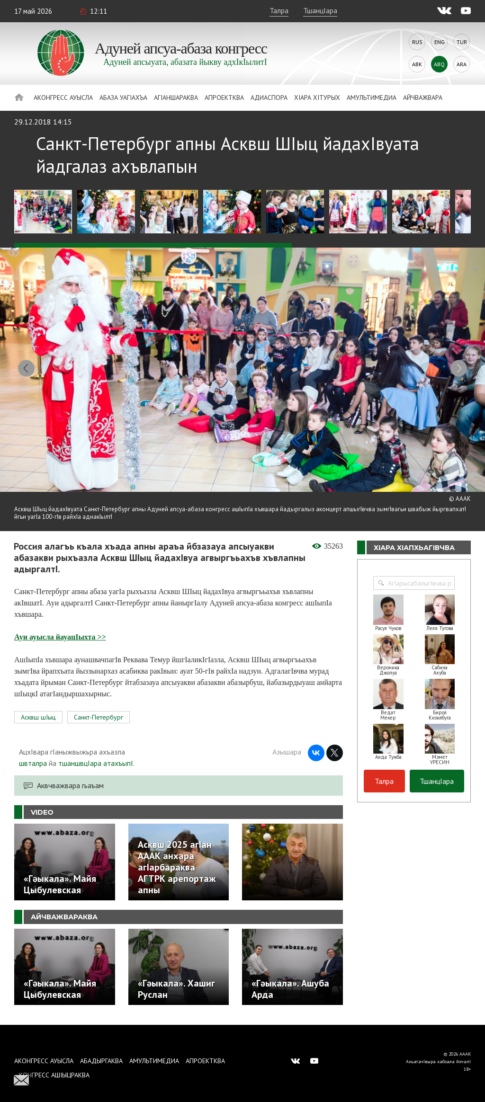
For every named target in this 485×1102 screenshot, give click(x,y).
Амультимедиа (371, 97)
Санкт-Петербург (98, 717)
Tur (462, 41)
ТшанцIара (320, 10)
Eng (439, 41)
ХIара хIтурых (317, 97)
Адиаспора (269, 97)
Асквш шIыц (38, 717)
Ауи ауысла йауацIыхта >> (60, 637)
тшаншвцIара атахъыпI (95, 763)
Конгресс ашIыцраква (54, 1075)
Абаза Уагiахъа (123, 97)
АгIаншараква (176, 97)
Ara (462, 64)
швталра (33, 763)
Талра (278, 10)
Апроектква (224, 97)
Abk (417, 64)
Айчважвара (422, 97)
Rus (417, 41)
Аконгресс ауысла (63, 97)
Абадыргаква (101, 1061)
